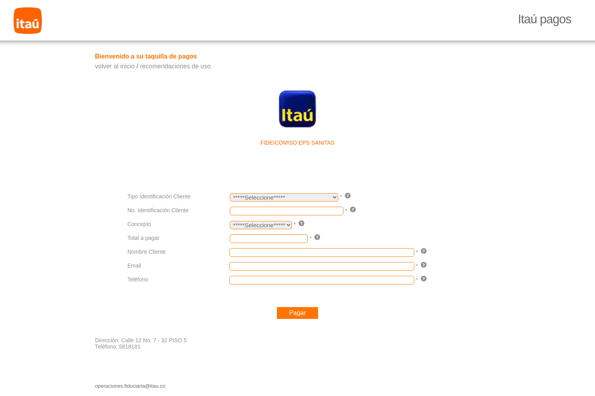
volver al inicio (115, 66)
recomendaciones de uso (175, 66)
